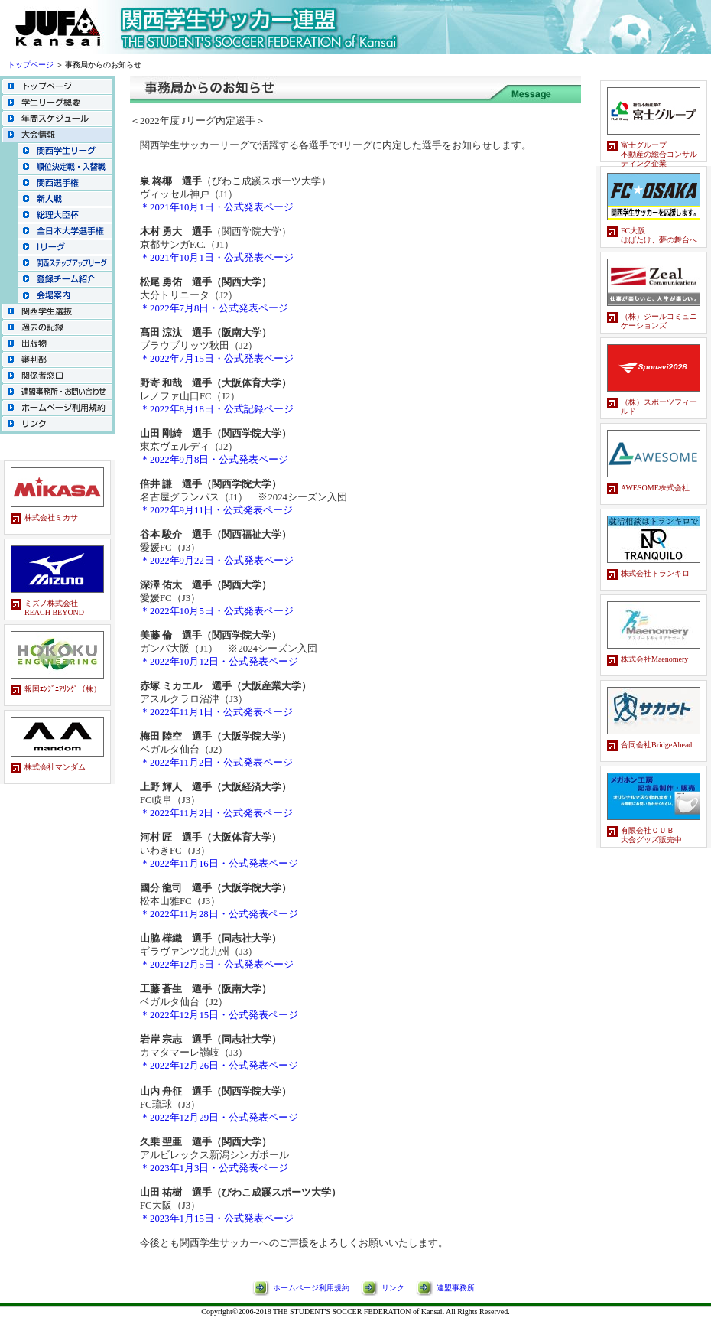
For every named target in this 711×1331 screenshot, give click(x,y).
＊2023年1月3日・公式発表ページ (214, 1168)
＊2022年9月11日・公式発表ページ (216, 510)
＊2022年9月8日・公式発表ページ (214, 459)
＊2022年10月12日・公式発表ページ (219, 661)
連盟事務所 (456, 1288)
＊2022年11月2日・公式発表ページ (216, 762)
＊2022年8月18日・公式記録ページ (217, 409)
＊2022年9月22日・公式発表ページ (217, 560)
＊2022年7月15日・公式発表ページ (217, 358)
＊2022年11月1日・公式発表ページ (216, 712)
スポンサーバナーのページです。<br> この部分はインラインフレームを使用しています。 (57, 649)
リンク (392, 1288)
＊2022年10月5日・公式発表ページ (217, 611)
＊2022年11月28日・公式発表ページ (219, 914)
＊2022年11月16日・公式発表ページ (219, 863)
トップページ (31, 64)
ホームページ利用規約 (311, 1288)
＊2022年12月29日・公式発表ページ (219, 1117)
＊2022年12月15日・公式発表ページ (219, 1015)
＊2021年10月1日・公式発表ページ (217, 207)
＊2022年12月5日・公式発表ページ (217, 964)
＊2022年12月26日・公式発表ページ (219, 1065)
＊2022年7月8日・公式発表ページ (214, 308)
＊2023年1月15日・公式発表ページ (217, 1218)
